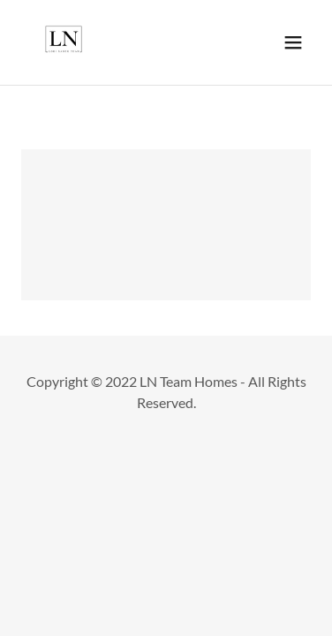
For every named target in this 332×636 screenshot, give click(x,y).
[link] (63, 42)
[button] (293, 42)
